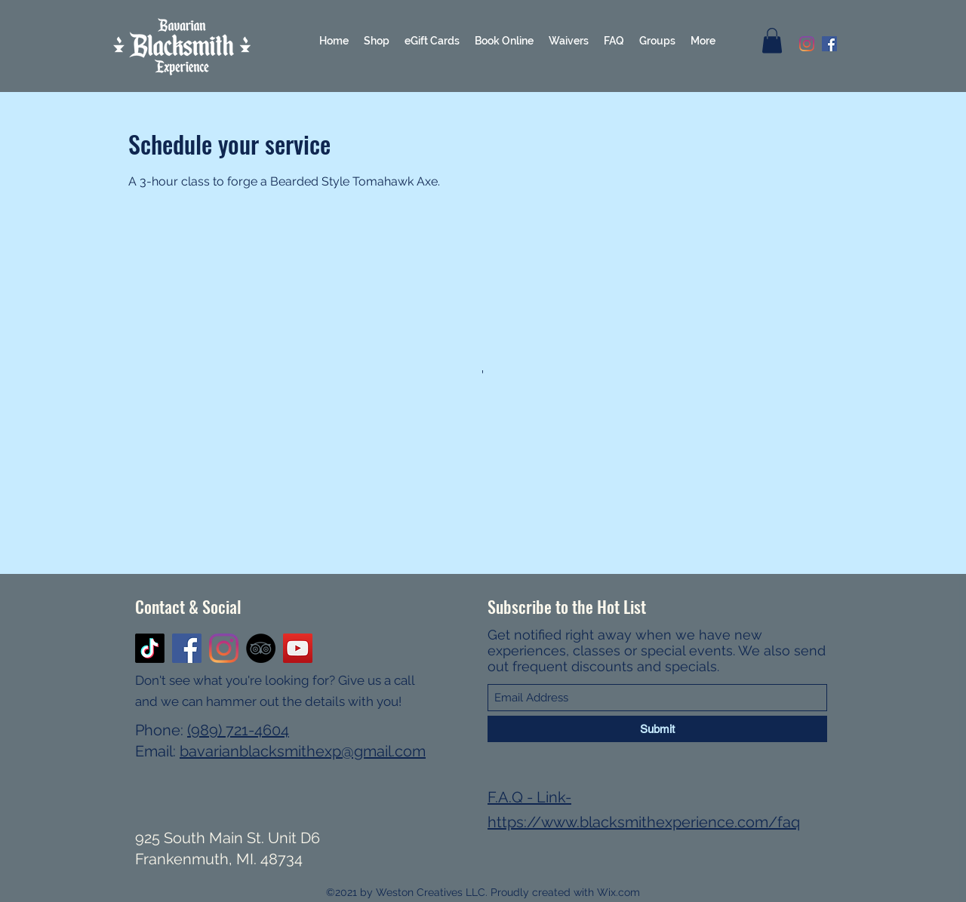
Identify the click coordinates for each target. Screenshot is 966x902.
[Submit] (657, 729)
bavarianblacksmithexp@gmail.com (303, 751)
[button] (772, 40)
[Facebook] (829, 43)
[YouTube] (297, 648)
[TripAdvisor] (260, 648)
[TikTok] (150, 648)
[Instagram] (806, 43)
